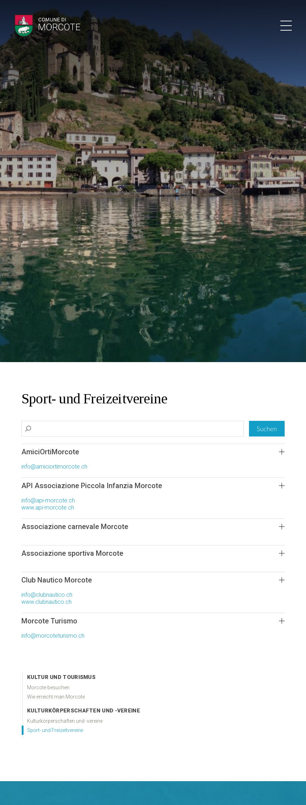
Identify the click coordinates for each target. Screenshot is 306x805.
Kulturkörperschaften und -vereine (83, 710)
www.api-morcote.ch (47, 507)
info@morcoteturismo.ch (52, 635)
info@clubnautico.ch (46, 594)
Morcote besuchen (48, 687)
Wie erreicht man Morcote (56, 697)
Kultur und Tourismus (61, 677)
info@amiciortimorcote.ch (54, 466)
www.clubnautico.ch (46, 601)
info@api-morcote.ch (48, 500)
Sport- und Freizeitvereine (55, 730)
